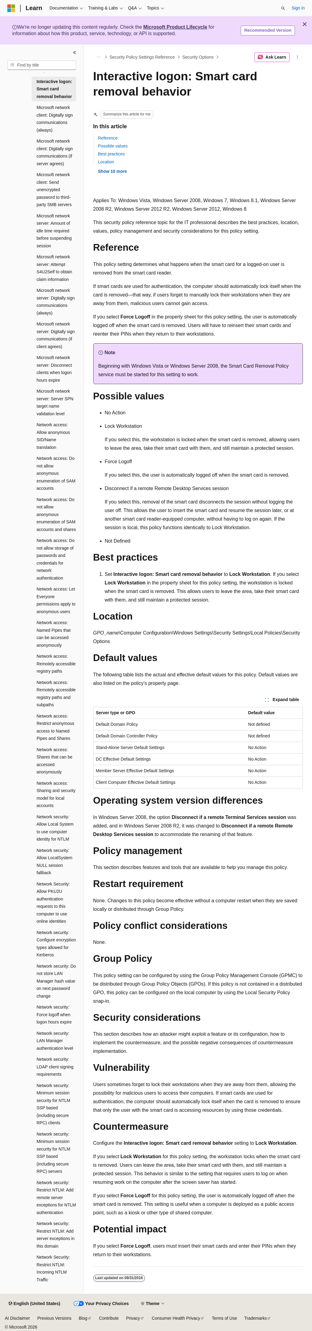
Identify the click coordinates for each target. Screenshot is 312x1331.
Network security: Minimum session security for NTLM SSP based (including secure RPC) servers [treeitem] (53, 1153)
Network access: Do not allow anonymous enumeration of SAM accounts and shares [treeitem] (56, 514)
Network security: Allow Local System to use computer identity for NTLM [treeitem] (55, 828)
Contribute (109, 1318)
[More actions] (297, 57)
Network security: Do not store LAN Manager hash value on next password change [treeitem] (56, 981)
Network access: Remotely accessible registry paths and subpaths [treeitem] (56, 693)
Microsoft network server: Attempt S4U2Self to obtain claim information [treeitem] (54, 268)
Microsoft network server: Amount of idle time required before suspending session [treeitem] (54, 230)
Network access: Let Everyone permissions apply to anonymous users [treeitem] (56, 600)
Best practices (111, 153)
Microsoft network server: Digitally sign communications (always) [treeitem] (56, 301)
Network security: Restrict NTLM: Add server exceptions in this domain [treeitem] (56, 1235)
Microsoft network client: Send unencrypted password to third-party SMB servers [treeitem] (54, 189)
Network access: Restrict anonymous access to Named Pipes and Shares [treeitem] (55, 727)
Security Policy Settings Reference (142, 57)
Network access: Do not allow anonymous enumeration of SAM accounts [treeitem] (56, 473)
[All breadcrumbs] (98, 57)
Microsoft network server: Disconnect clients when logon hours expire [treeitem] (54, 369)
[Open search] (283, 8)
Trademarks (255, 1318)
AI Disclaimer (17, 1318)
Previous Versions (54, 1318)
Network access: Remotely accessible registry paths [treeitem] (56, 664)
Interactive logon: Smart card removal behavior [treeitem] (54, 89)
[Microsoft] (11, 8)
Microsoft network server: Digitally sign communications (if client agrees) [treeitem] (56, 335)
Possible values (113, 146)
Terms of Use (224, 1318)
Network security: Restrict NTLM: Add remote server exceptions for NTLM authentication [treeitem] (56, 1197)
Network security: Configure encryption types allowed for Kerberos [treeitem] (56, 944)
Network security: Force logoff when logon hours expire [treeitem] (54, 1014)
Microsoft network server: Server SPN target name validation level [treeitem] (55, 402)
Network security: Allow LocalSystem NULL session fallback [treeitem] (55, 861)
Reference (108, 138)
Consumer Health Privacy (176, 1318)
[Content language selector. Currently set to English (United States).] (34, 1304)
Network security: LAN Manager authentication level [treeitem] (55, 1041)
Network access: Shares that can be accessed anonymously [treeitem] (55, 761)
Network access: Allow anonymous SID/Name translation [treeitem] (53, 436)
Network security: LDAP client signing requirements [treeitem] (55, 1067)
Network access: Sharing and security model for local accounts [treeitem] (56, 794)
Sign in (298, 7)
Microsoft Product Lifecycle (175, 27)
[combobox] (41, 65)
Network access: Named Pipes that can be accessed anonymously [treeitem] (53, 634)
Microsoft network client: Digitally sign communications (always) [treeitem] (55, 119)
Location (106, 161)
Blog (83, 1318)
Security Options (198, 57)
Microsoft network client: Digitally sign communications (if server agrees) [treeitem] (55, 152)
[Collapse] (74, 52)
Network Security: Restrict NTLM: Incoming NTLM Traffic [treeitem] (53, 1268)
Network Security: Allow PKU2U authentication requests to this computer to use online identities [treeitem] (53, 903)
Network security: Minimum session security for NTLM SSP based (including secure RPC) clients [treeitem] (53, 1104)
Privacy (133, 1318)
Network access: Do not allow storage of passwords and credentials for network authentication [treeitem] (55, 559)
